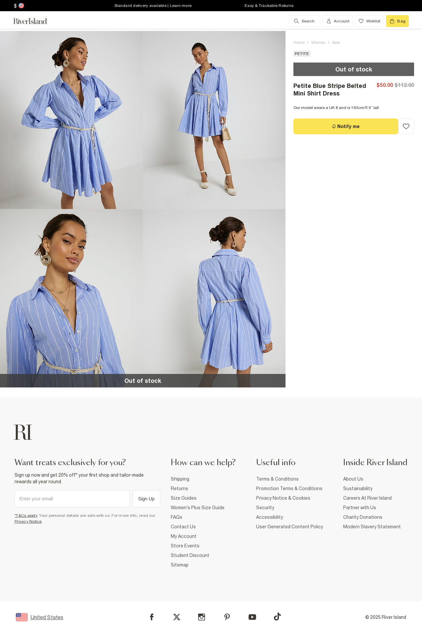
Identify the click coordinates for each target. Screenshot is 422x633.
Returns (179, 488)
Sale (336, 42)
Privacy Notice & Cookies (283, 498)
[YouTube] (252, 617)
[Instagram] (201, 617)
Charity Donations (362, 517)
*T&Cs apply (26, 515)
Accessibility (269, 517)
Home (299, 42)
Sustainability (358, 488)
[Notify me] (345, 126)
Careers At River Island (367, 498)
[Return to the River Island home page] (35, 21)
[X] (177, 617)
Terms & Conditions (277, 479)
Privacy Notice (28, 521)
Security (265, 507)
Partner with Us (359, 507)
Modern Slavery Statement (372, 526)
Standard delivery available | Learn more (153, 5)
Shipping (180, 479)
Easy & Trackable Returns (269, 5)
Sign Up (146, 498)
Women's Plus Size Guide (198, 507)
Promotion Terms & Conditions (289, 488)
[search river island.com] (304, 21)
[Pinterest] (227, 617)
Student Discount (190, 555)
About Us (353, 479)
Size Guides (183, 498)
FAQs (176, 517)
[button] (71, 120)
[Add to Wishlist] (406, 126)
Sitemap (180, 564)
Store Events (185, 545)
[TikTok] (277, 616)
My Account (183, 536)
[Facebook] (151, 617)
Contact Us (183, 526)
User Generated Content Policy (289, 526)
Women (318, 42)
